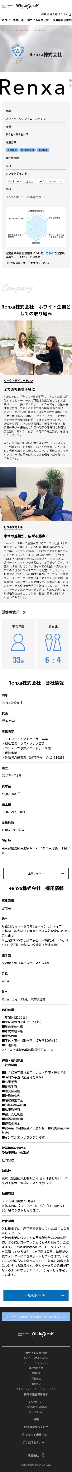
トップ (4, 30)
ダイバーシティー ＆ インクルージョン (36, 1388)
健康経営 (36, 1373)
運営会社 (33, 1455)
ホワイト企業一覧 (38, 20)
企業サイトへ (36, 873)
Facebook (12, 197)
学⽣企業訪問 (36, 1411)
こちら (50, 253)
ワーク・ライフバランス (36, 1362)
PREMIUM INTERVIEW (36, 1406)
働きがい (36, 1383)
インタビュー (36, 1402)
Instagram (34, 197)
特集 (36, 1419)
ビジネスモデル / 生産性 (36, 1357)
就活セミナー (36, 1442)
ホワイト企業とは (12, 20)
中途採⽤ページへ (36, 1295)
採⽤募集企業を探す (36, 1394)
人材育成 (36, 1378)
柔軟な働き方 (36, 1368)
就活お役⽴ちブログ (36, 1427)
